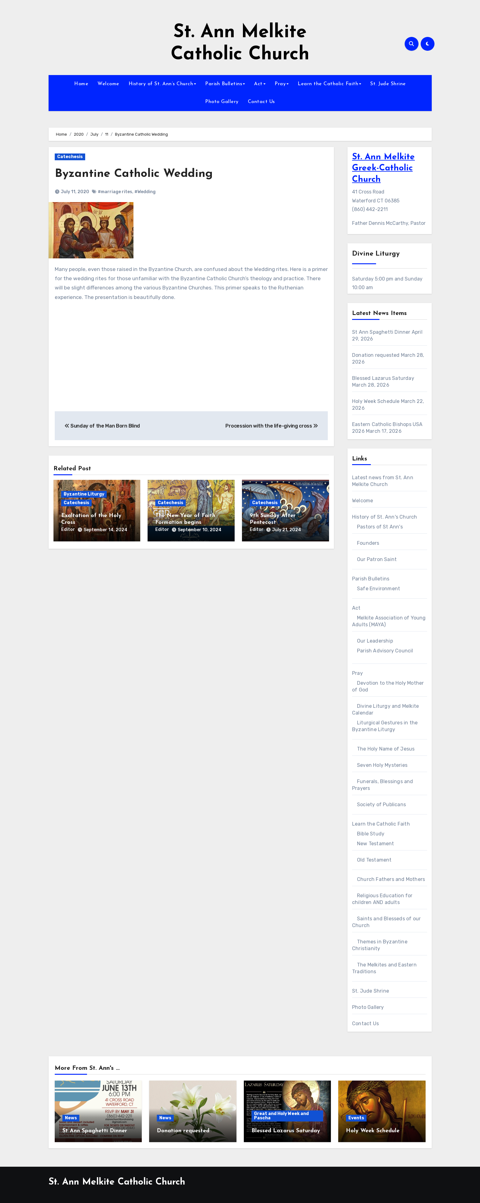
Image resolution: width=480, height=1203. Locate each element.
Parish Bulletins (223, 84)
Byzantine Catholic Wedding (134, 174)
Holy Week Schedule (376, 401)
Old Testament (374, 860)
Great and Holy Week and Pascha (281, 1116)
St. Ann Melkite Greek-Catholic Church (383, 168)
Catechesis (70, 156)
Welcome (108, 84)
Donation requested (376, 355)
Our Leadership (375, 641)
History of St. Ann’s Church (161, 84)
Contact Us (261, 101)
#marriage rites (115, 191)
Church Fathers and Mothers (391, 879)
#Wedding (145, 191)
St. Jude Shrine (388, 84)
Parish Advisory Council (385, 651)
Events (356, 1118)
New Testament (375, 843)
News (71, 1118)
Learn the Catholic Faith (328, 84)
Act (258, 84)
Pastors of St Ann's (380, 527)
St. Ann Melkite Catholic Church (117, 1182)
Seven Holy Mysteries (382, 765)
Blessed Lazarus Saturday (383, 378)
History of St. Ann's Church (384, 517)
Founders (368, 543)
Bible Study (370, 834)
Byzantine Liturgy (84, 494)
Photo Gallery (222, 101)
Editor (68, 529)
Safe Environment (378, 589)
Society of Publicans (381, 804)
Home (81, 84)
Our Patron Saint (377, 559)
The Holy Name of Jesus (386, 749)
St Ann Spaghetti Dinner (381, 332)
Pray (280, 84)
